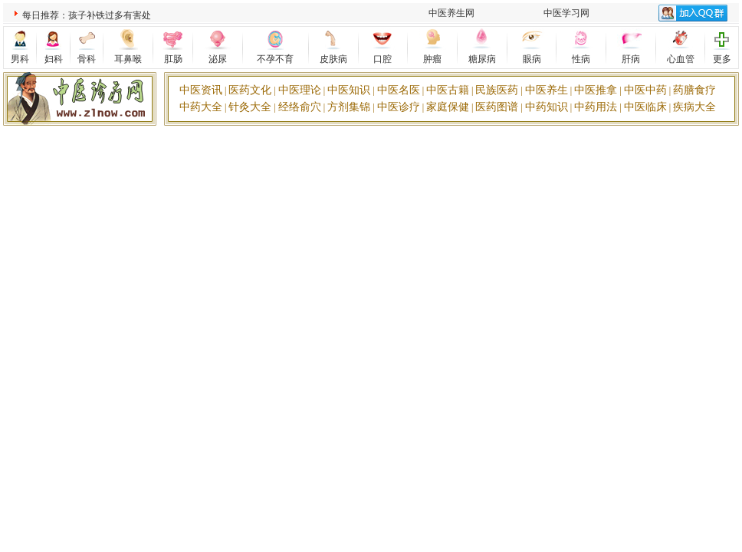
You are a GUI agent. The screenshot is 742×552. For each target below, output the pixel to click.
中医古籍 (447, 90)
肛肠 (173, 59)
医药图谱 (496, 107)
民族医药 (496, 90)
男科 (20, 59)
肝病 (631, 59)
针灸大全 (249, 107)
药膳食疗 (694, 90)
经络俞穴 (299, 107)
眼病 (532, 59)
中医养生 (546, 90)
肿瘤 (432, 59)
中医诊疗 (398, 107)
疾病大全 (694, 107)
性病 (581, 59)
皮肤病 (333, 59)
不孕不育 (275, 59)
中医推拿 (595, 90)
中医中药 (645, 90)
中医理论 (299, 90)
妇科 (53, 59)
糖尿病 (482, 59)
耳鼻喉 (128, 59)
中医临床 (645, 107)
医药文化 (249, 90)
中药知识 (546, 107)
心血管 (680, 59)
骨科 (86, 59)
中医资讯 (200, 90)
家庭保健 (447, 107)
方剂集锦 (348, 107)
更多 (722, 59)
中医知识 (348, 90)
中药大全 (200, 107)
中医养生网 (451, 13)
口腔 (382, 59)
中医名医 (398, 90)
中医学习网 (566, 13)
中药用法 (595, 107)
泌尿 (217, 59)
